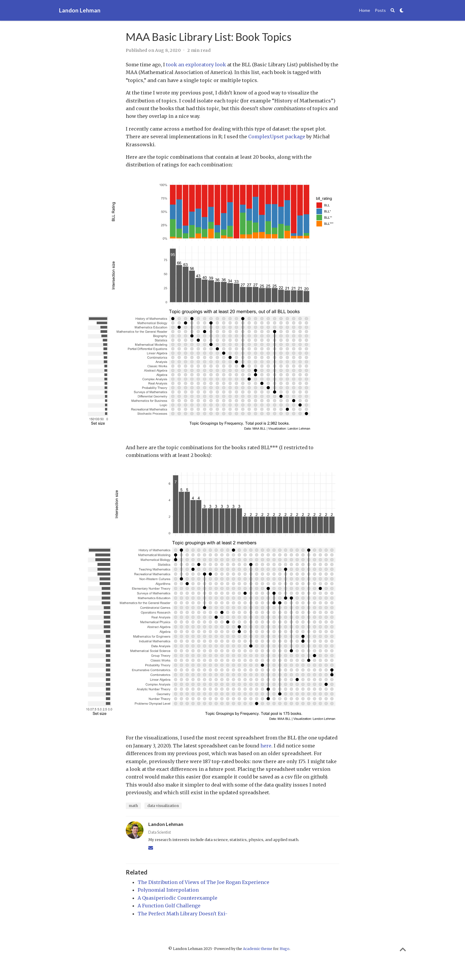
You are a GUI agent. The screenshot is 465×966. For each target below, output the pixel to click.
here (265, 746)
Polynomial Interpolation (168, 890)
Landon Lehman (80, 10)
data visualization (163, 805)
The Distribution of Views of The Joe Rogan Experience (203, 882)
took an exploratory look (196, 65)
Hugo (284, 948)
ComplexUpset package (276, 136)
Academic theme (257, 948)
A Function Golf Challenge (169, 906)
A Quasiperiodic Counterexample (177, 898)
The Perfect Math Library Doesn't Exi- (182, 914)
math (133, 805)
